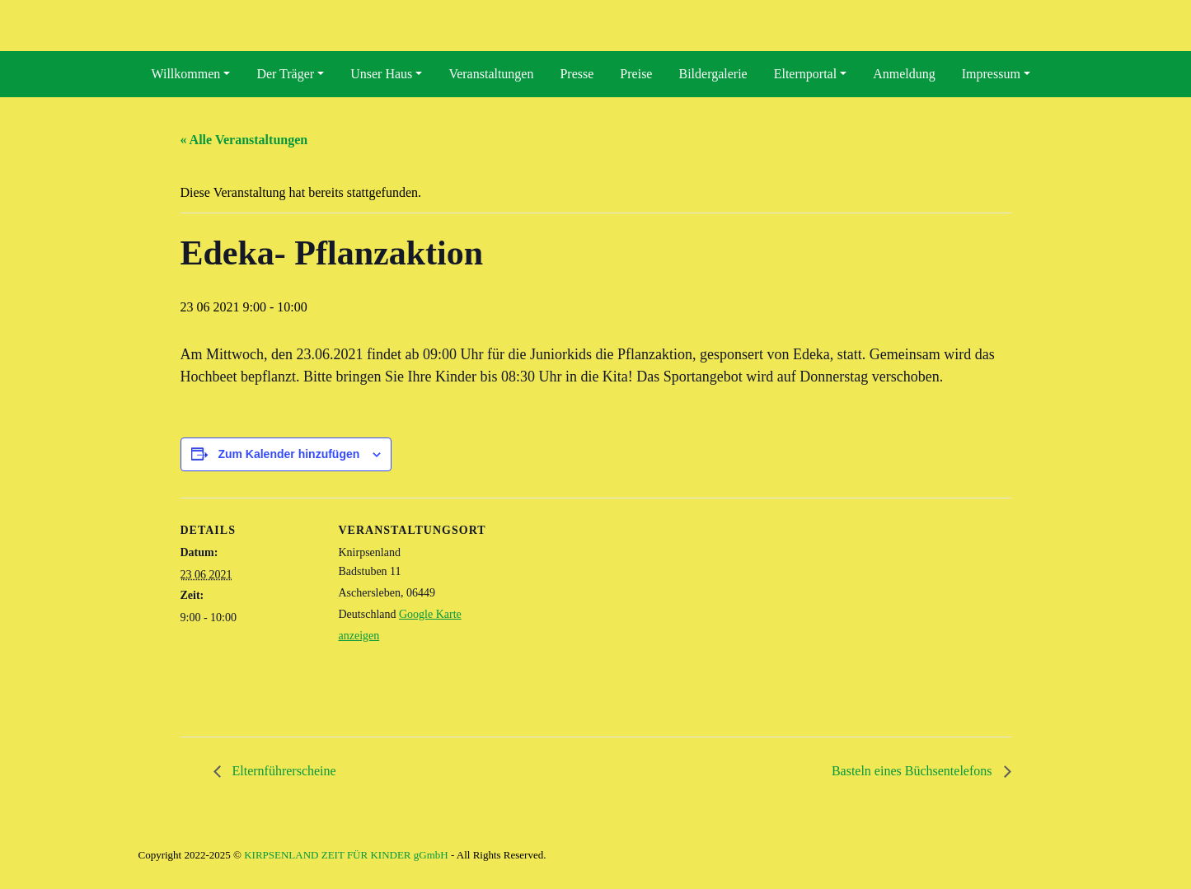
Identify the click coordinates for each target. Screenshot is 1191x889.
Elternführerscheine (282, 771)
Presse (576, 74)
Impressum (991, 74)
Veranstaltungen (490, 74)
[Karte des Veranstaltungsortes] (584, 612)
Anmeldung (904, 74)
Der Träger (285, 74)
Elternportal (805, 74)
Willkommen (186, 74)
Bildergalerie (712, 74)
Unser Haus (381, 74)
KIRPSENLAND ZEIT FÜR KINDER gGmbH (346, 855)
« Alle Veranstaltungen (244, 140)
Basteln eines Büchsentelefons (914, 771)
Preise (636, 74)
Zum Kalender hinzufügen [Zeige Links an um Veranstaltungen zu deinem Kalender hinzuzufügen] (288, 454)
